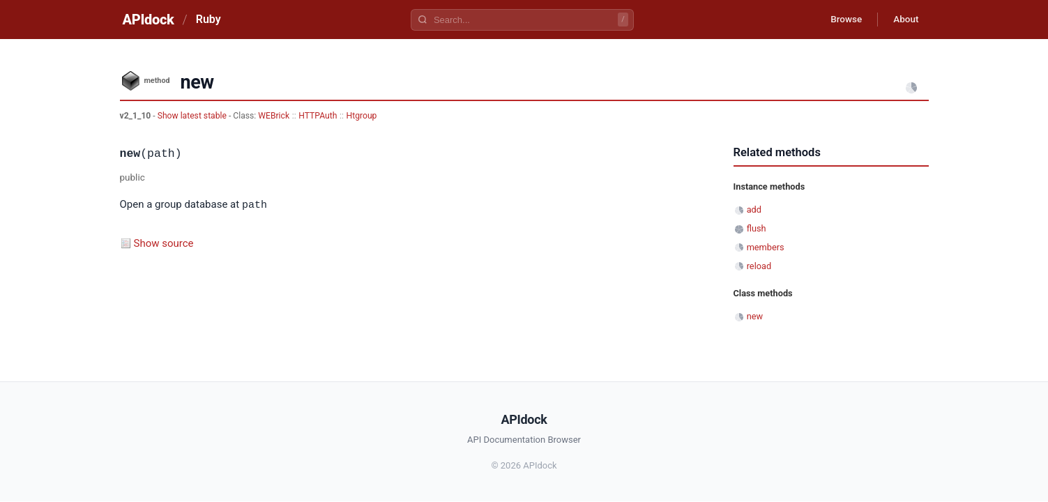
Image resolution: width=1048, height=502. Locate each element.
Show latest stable (193, 116)
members (765, 247)
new (755, 316)
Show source (164, 242)
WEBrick (273, 116)
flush (756, 228)
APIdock (148, 19)
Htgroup (362, 116)
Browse (840, 19)
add (754, 209)
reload (759, 266)
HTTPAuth (317, 116)
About (904, 19)
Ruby (208, 19)
